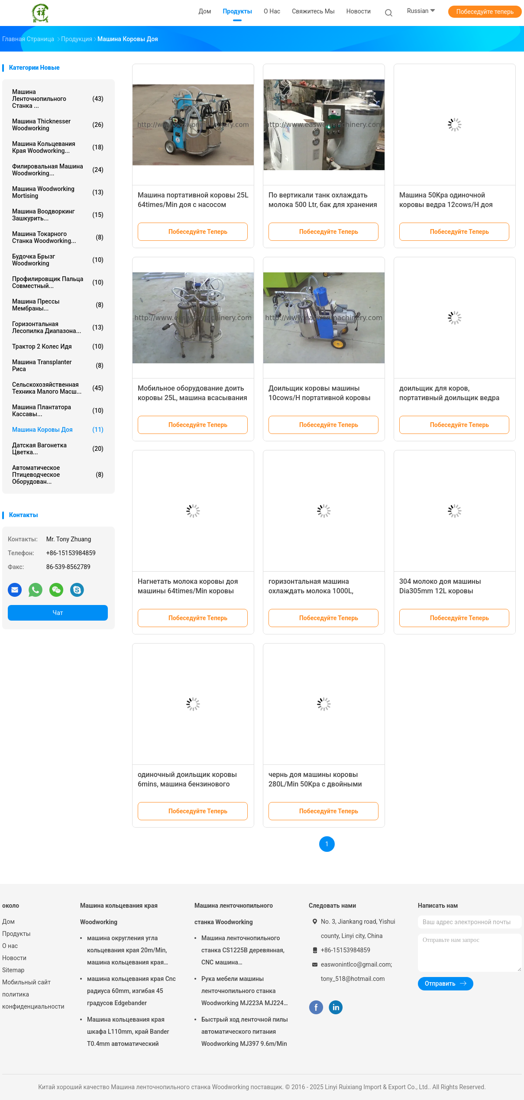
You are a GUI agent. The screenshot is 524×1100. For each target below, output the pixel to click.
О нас (10, 945)
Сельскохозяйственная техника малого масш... (58, 388)
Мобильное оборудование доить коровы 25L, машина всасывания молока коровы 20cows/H (192, 397)
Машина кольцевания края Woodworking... (58, 147)
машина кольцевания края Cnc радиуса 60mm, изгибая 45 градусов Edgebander (131, 990)
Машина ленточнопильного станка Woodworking (233, 913)
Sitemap (13, 970)
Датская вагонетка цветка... (58, 449)
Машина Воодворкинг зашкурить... (58, 215)
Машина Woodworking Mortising (58, 192)
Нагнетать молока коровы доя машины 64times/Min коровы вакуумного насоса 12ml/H (188, 591)
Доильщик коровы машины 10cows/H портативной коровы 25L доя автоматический (319, 397)
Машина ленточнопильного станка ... (58, 98)
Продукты (16, 933)
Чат (58, 612)
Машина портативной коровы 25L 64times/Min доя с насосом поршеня (193, 204)
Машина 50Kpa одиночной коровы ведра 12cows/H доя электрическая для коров (446, 204)
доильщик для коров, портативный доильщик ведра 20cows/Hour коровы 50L (449, 397)
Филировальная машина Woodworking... (58, 170)
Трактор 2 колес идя (58, 346)
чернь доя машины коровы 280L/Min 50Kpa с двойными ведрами (315, 784)
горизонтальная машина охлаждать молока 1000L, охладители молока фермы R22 (320, 591)
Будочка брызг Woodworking (58, 260)
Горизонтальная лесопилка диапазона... (58, 327)
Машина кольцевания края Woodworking (119, 913)
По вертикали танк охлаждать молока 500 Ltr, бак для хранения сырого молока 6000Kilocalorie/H (322, 204)
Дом (8, 921)
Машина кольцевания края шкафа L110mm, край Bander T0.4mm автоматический (128, 1031)
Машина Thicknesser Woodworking (58, 125)
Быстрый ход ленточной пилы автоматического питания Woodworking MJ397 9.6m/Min (244, 1031)
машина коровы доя (58, 429)
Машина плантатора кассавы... (58, 410)
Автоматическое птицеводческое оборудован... (58, 474)
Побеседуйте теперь (485, 11)
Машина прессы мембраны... (58, 305)
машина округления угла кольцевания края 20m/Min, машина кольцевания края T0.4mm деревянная (127, 951)
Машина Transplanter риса (58, 365)
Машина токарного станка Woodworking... (58, 237)
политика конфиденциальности (32, 1000)
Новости (14, 957)
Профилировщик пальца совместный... (58, 282)
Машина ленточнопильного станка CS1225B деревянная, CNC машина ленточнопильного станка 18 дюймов (243, 951)
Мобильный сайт (26, 982)
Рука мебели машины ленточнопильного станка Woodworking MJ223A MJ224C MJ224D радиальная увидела (244, 992)
